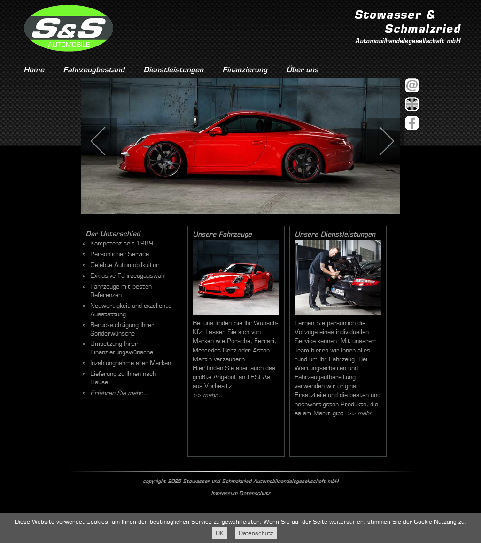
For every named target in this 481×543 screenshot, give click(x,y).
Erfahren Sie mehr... (118, 393)
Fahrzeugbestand (93, 69)
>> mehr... (207, 394)
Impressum (224, 493)
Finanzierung (244, 69)
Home (33, 69)
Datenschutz (254, 493)
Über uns (302, 69)
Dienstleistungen (173, 69)
